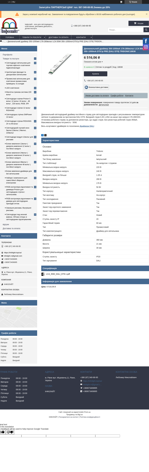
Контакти (81, 37)
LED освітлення (12, 88)
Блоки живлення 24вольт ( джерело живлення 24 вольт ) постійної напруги (18, 155)
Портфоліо (7, 55)
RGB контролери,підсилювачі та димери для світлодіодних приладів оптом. (19, 201)
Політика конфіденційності (90, 417)
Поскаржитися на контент (68, 417)
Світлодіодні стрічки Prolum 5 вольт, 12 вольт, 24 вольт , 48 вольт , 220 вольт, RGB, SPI (18, 101)
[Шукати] (146, 29)
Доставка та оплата (58, 37)
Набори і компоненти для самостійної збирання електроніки (16, 180)
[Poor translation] (10, 432)
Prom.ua (87, 412)
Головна (10, 37)
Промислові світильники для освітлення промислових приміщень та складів (18, 81)
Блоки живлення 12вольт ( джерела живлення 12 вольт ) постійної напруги (18, 146)
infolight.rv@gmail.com (13, 256)
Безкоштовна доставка (98, 87)
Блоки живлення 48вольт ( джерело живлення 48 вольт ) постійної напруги (18, 164)
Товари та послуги (31, 37)
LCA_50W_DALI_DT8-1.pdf (58, 274)
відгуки (6, 224)
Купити (95, 74)
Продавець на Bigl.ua (74, 415)
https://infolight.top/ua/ (13, 253)
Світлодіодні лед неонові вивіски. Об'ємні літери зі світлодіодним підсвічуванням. (19, 216)
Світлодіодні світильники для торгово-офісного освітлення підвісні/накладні (18, 65)
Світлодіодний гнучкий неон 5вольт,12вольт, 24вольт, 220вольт (17, 130)
